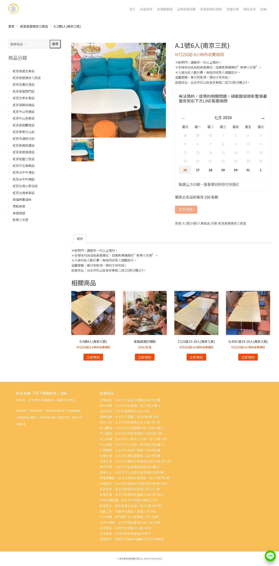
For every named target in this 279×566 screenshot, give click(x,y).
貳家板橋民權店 (24, 145)
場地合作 (249, 9)
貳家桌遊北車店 (24, 71)
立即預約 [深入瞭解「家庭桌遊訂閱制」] (144, 357)
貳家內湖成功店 (24, 138)
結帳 (263, 9)
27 (198, 170)
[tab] (79, 238)
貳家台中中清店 (24, 172)
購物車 (22, 424)
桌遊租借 (19, 213)
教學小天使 (20, 219)
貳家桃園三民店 (24, 159)
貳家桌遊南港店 (24, 152)
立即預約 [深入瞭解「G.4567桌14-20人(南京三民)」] (248, 357)
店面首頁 (146, 9)
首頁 (11, 26)
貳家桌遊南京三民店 (34, 26)
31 (248, 170)
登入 (132, 9)
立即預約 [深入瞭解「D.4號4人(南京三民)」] (93, 357)
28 (210, 170)
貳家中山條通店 (24, 111)
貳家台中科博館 (24, 179)
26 (185, 170)
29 (223, 170)
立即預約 (186, 209)
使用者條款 (36, 410)
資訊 (80, 238)
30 (235, 170)
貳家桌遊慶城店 (24, 125)
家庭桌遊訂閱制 (211, 9)
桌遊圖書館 (165, 9)
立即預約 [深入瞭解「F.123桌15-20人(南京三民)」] (196, 357)
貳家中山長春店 (24, 118)
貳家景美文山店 (24, 132)
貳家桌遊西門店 (24, 91)
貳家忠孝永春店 (24, 98)
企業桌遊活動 (186, 9)
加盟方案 (232, 9)
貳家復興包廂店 (24, 105)
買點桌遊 (19, 206)
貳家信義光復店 (24, 84)
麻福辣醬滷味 (22, 199)
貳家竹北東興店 (24, 165)
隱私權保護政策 (55, 410)
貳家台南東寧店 (24, 193)
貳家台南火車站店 (25, 186)
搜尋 (55, 44)
